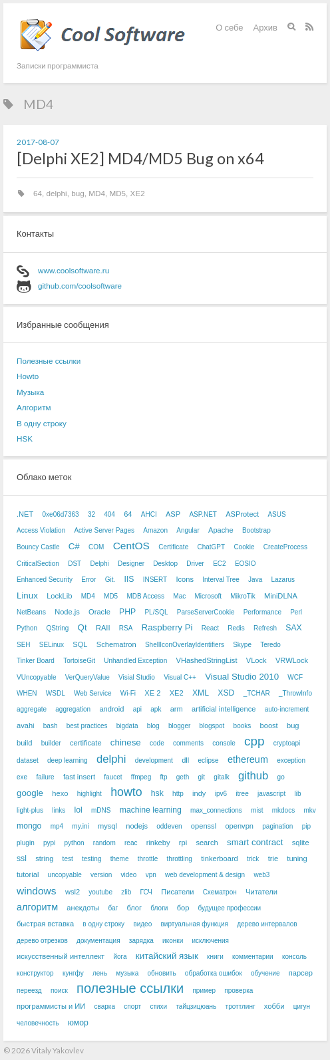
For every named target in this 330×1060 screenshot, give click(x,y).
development (154, 760)
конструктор (35, 973)
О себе (229, 27)
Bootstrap (256, 530)
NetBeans (31, 612)
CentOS (131, 545)
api (137, 709)
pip (306, 826)
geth (182, 777)
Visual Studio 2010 (242, 677)
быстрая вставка (45, 924)
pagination (277, 826)
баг (113, 908)
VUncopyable (36, 677)
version (101, 874)
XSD (226, 693)
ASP (173, 514)
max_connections (216, 810)
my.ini (80, 826)
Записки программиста (57, 65)
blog (153, 725)
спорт (132, 1006)
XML (200, 693)
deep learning (67, 760)
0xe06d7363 (61, 514)
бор (183, 908)
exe (22, 777)
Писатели (177, 892)
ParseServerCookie (206, 612)
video (129, 874)
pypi (49, 843)
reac (130, 843)
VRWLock (291, 660)
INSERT (155, 579)
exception (291, 760)
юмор (78, 1022)
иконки (172, 940)
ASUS (276, 514)
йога (119, 956)
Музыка (30, 392)
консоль (294, 956)
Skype (242, 644)
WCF (295, 677)
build (24, 743)
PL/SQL (156, 612)
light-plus (30, 810)
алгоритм (37, 907)
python (74, 843)
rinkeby (158, 843)
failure (45, 777)
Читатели (261, 892)
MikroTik (242, 596)
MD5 (117, 193)
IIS (129, 579)
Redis (236, 628)
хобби (274, 1006)
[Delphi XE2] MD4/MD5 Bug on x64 (140, 158)
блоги (159, 908)
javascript (271, 793)
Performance (262, 612)
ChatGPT (211, 547)
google (30, 793)
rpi (183, 843)
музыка (127, 973)
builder (51, 743)
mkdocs (283, 810)
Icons (185, 579)
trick (253, 858)
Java (255, 579)
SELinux (51, 644)
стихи (158, 1006)
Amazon (155, 530)
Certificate (173, 547)
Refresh (265, 628)
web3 (261, 874)
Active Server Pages (104, 530)
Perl (296, 612)
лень (99, 973)
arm (176, 709)
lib (297, 793)
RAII (103, 628)
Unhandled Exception (135, 660)
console (223, 743)
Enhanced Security (45, 579)
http (178, 793)
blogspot (212, 725)
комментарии (252, 956)
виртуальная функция (194, 924)
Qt (82, 627)
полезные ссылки (130, 988)
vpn (151, 874)
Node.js (67, 612)
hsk (157, 793)
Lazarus (283, 579)
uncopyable (65, 874)
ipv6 (221, 793)
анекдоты (83, 908)
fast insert (79, 777)
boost (269, 725)
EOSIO (245, 563)
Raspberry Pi (167, 627)
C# (74, 546)
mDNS (100, 810)
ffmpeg (141, 777)
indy (199, 793)
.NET (25, 514)
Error (88, 579)
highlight (89, 793)
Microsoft (208, 596)
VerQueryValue (87, 677)
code (157, 743)
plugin (26, 843)
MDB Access (145, 596)
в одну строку (103, 924)
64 (37, 193)
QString (57, 628)
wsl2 (72, 892)
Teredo (270, 644)
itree (242, 793)
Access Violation (41, 530)
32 (91, 514)
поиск (59, 990)
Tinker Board (36, 660)
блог (134, 908)
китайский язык (167, 956)
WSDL (55, 693)
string (44, 858)
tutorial (28, 874)
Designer (131, 563)
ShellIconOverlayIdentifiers (184, 644)
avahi (26, 725)
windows (37, 890)
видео (142, 924)
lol (78, 810)
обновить (162, 973)
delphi (57, 193)
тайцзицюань (196, 1006)
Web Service (93, 693)
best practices (87, 725)
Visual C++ (180, 677)
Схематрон (220, 892)
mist (257, 810)
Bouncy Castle (38, 547)
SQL (80, 644)
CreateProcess (285, 547)
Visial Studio (136, 677)
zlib (126, 892)
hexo (60, 793)
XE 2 (152, 693)
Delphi (99, 563)
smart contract (255, 842)
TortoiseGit (79, 660)
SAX (293, 627)
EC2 (219, 563)
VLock (256, 660)
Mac (179, 596)
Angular (187, 530)
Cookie (244, 547)
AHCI (149, 514)
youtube (100, 892)
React (210, 628)
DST (74, 563)
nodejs (137, 826)
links (58, 810)
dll (185, 760)
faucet (113, 777)
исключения (210, 940)
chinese (125, 742)
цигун (301, 1006)
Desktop (165, 563)
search (207, 843)
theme (119, 858)
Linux (27, 595)
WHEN (27, 693)
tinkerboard (219, 858)
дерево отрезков (42, 940)
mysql (107, 826)
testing (91, 858)
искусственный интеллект (60, 956)
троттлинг (240, 1006)
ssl (22, 858)
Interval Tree (221, 579)
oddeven (169, 826)
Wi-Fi (128, 693)
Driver (195, 563)
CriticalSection (38, 563)
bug (77, 193)
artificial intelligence (223, 709)
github (253, 775)
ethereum (248, 759)
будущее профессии (229, 908)
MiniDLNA (280, 596)
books (242, 725)
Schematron (116, 644)
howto (126, 792)
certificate (86, 743)
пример (204, 990)
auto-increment (287, 709)
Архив (265, 27)
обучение (265, 973)
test (68, 858)
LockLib (59, 596)
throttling (179, 858)
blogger (179, 725)
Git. (110, 579)
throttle (148, 858)
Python (27, 628)
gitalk (221, 777)
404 (109, 514)
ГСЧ (146, 892)
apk (155, 709)
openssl (203, 826)
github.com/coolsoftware (80, 285)
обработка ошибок (213, 973)
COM (96, 547)
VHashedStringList (207, 660)
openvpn (239, 826)
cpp (254, 741)
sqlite (300, 843)
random (104, 843)
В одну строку (42, 423)
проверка (238, 990)
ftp (163, 777)
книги (215, 956)
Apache (221, 530)
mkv (309, 810)
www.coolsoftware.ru (73, 270)
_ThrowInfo (295, 693)
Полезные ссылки (49, 360)
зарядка (141, 940)
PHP (127, 611)
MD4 (96, 193)
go (281, 777)
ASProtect (242, 514)
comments (188, 743)
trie (273, 858)
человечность (38, 1023)
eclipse (208, 760)
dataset (28, 760)
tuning (297, 858)
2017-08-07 (38, 141)
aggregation (72, 709)
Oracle (99, 612)
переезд (29, 990)
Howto (28, 376)
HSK (25, 438)
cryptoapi (287, 743)
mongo (29, 826)
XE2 (137, 193)
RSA (126, 628)
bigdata (127, 725)
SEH (24, 644)
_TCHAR (257, 693)
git (202, 777)
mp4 (57, 826)
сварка (104, 1006)
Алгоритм (34, 407)
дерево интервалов (267, 924)
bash (50, 725)
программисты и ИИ (51, 1006)
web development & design (205, 874)
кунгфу (73, 973)
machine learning (151, 810)
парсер (301, 973)
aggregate (32, 709)
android (111, 709)
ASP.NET (203, 514)
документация (98, 940)
